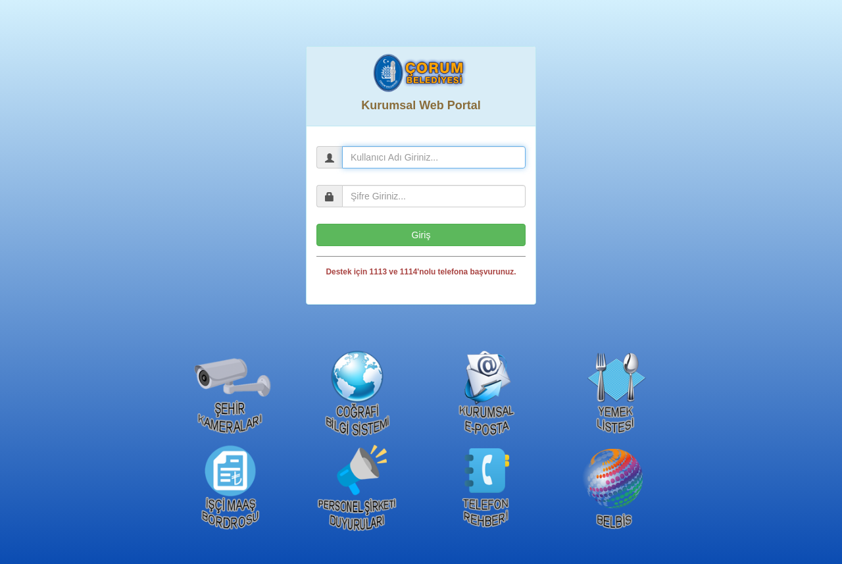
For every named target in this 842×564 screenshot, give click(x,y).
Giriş (421, 235)
